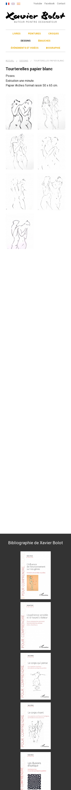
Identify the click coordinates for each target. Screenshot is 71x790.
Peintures (34, 33)
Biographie (53, 48)
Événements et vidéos (24, 48)
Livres (16, 33)
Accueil (10, 61)
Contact (61, 3)
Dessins (25, 40)
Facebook (49, 3)
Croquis (53, 33)
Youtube (38, 3)
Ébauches (44, 40)
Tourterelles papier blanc (49, 61)
